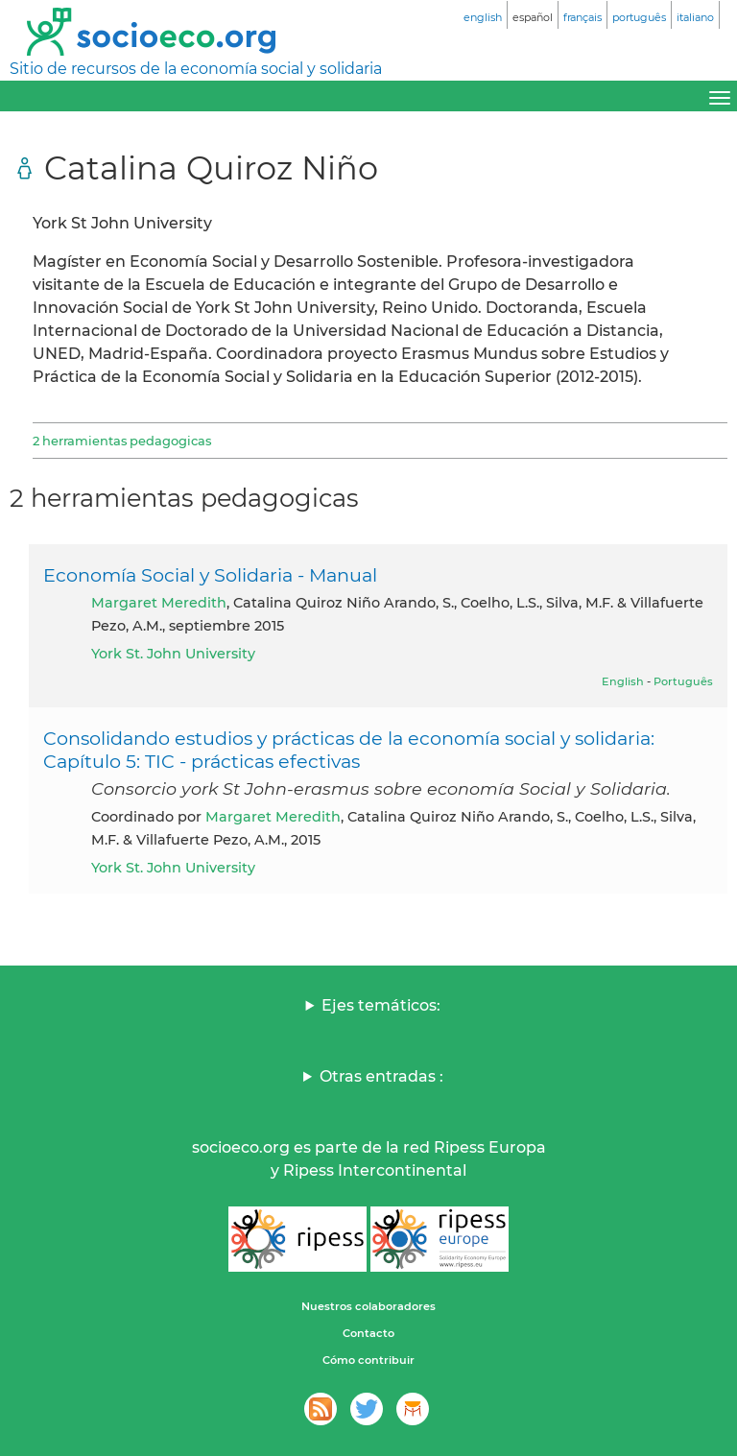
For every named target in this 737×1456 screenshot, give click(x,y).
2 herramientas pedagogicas (122, 440)
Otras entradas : (381, 1076)
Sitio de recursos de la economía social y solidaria (196, 69)
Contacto (368, 1333)
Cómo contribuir (368, 1360)
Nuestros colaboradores (368, 1306)
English (623, 681)
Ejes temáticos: (380, 1005)
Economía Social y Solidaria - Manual (210, 574)
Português (683, 681)
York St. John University (173, 653)
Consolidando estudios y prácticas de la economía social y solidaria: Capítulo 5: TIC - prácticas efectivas (348, 750)
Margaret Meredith (158, 602)
